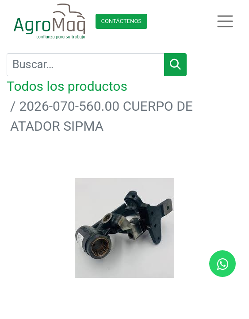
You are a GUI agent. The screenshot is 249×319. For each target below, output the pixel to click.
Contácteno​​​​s (121, 21)
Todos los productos (67, 86)
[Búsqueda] (175, 64)
